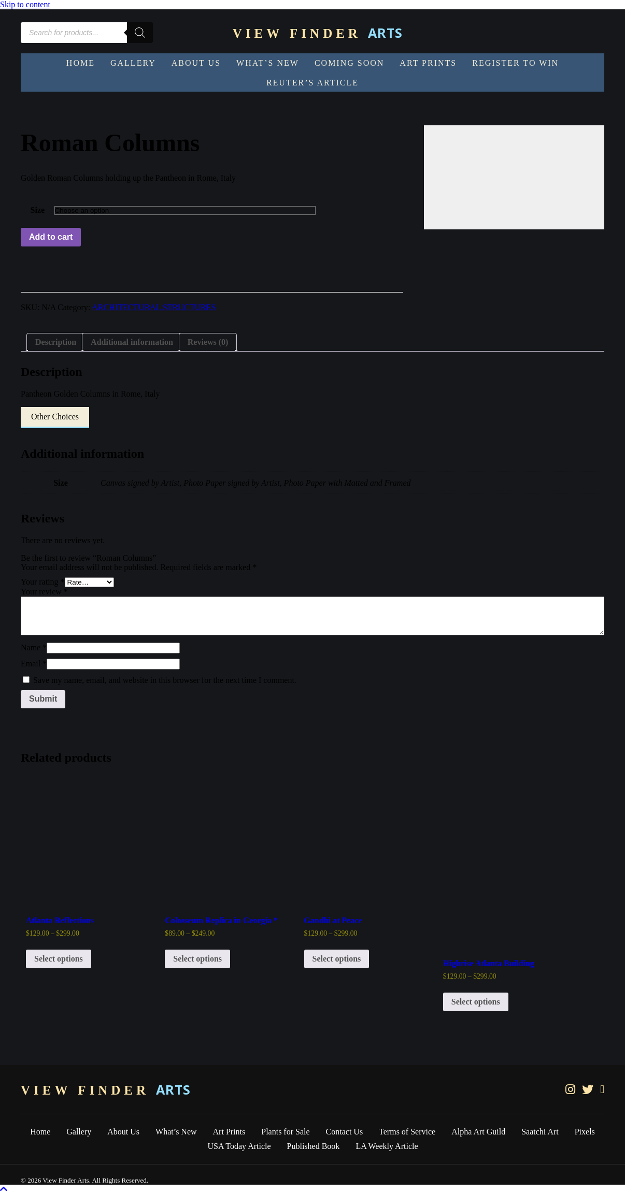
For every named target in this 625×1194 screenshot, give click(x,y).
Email (34, 663)
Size (38, 210)
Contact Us (344, 1131)
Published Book (313, 1146)
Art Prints (229, 1131)
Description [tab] (55, 342)
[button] (55, 417)
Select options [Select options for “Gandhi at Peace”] (336, 958)
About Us (123, 1131)
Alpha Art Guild (478, 1131)
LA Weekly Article (387, 1146)
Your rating (43, 581)
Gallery (78, 1131)
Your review (44, 591)
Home (40, 1131)
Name (34, 647)
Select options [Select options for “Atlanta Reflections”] (58, 958)
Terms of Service (407, 1131)
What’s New (176, 1131)
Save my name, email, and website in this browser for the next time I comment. (164, 680)
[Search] (140, 32)
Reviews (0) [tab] (208, 342)
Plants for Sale (285, 1131)
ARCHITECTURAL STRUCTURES (154, 307)
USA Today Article (239, 1146)
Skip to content (25, 4)
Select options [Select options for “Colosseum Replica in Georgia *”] (197, 958)
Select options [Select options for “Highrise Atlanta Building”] (475, 1001)
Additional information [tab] (132, 342)
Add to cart (51, 236)
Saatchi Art (540, 1131)
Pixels (585, 1131)
